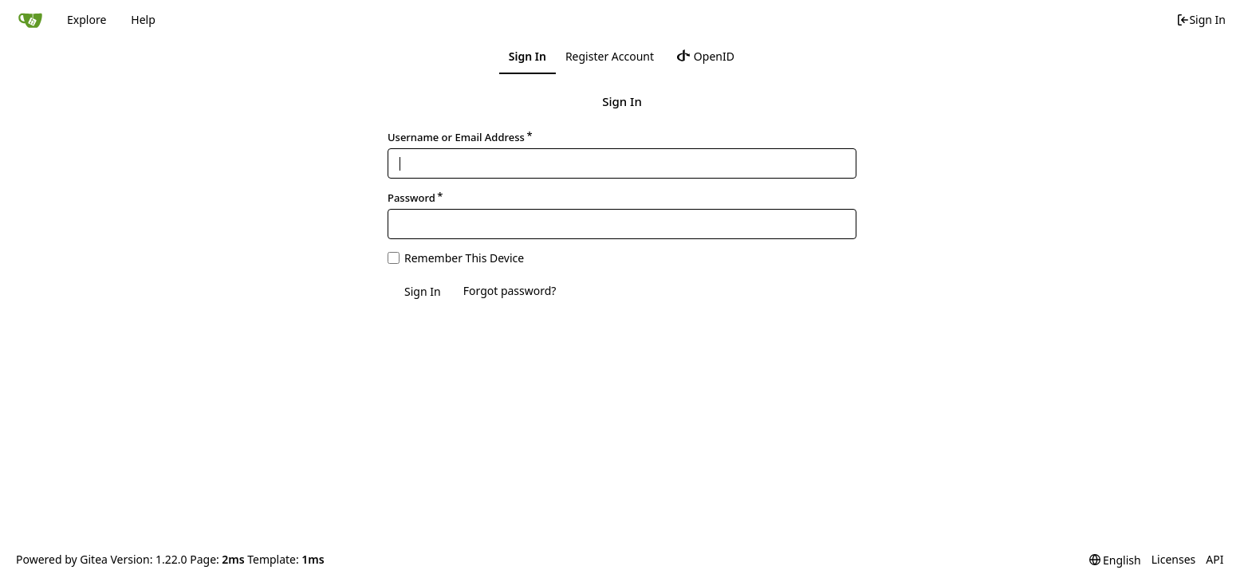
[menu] (1115, 560)
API (1214, 559)
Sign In (1201, 19)
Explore (86, 19)
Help (143, 19)
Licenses (1173, 559)
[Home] (30, 20)
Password (411, 198)
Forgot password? (510, 290)
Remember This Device (464, 258)
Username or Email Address (456, 137)
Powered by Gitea (62, 559)
